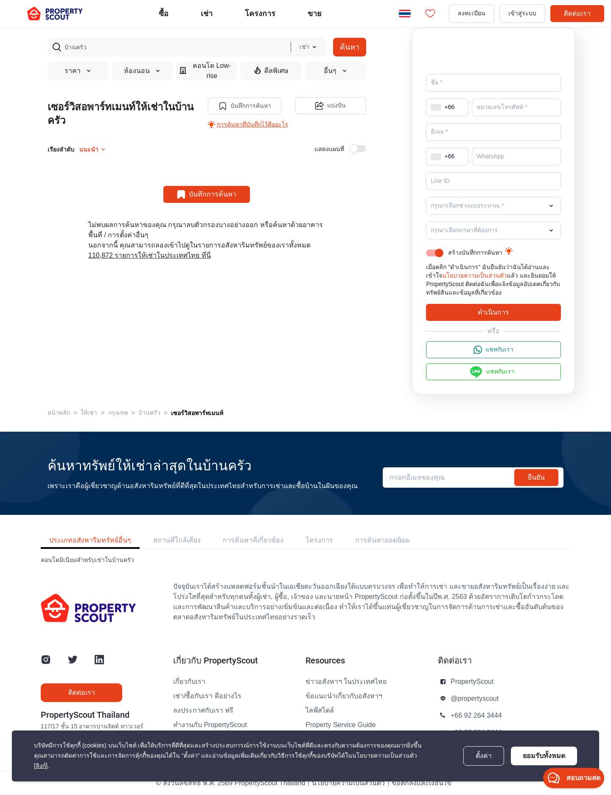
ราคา (78, 71)
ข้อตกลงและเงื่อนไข (421, 783)
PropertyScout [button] (472, 681)
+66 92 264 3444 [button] (476, 715)
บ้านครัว (149, 412)
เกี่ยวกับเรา (189, 681)
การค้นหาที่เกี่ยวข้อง (253, 540)
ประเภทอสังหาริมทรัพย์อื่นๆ (90, 540)
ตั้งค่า (484, 756)
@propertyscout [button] (475, 698)
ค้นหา (349, 46)
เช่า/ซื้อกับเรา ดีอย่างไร (207, 696)
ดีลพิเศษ (271, 70)
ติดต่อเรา (577, 13)
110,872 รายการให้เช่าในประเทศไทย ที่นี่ (149, 255)
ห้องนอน (142, 71)
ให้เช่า (89, 412)
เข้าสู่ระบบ (522, 13)
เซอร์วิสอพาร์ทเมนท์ (197, 413)
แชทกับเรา (493, 350)
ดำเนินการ (493, 312)
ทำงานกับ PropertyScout (210, 725)
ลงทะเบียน (471, 13)
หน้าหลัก (59, 412)
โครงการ (319, 540)
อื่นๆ (336, 71)
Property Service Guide (341, 725)
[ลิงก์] (41, 766)
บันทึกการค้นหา (244, 105)
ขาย (315, 13)
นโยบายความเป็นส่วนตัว (474, 275)
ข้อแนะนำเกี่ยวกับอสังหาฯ (344, 696)
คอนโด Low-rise (205, 71)
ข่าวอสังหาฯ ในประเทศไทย (346, 681)
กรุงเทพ (118, 412)
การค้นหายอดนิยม (382, 540)
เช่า (207, 13)
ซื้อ (163, 13)
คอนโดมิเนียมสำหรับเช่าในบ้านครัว (87, 560)
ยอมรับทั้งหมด (544, 756)
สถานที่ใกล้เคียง (177, 540)
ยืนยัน (536, 477)
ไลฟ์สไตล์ (320, 710)
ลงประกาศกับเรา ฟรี (203, 710)
